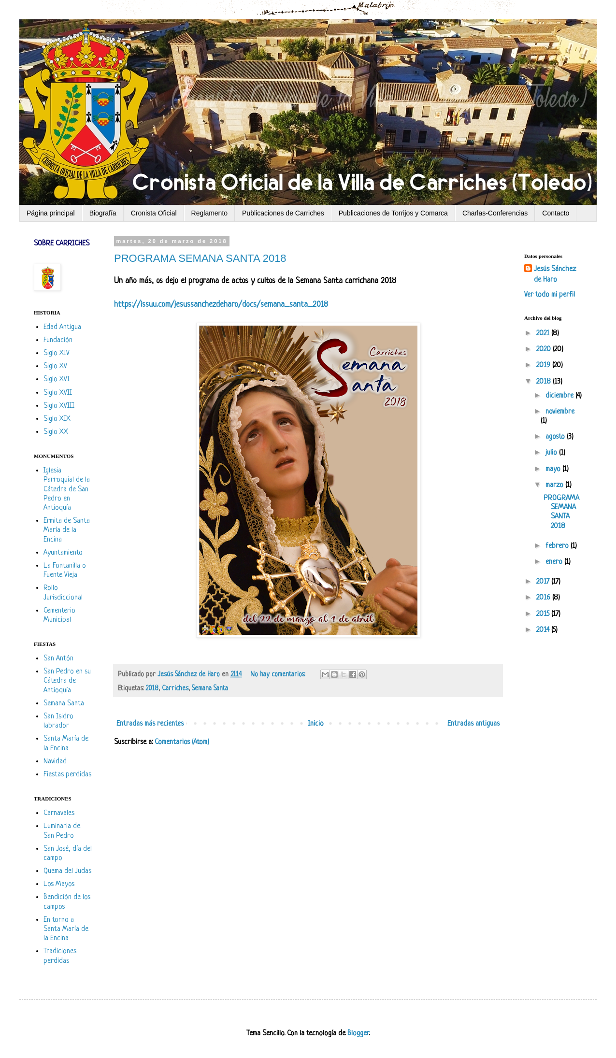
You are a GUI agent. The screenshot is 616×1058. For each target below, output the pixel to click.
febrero (558, 546)
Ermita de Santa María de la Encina (66, 530)
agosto (556, 437)
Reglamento (209, 213)
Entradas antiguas (473, 724)
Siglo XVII (57, 393)
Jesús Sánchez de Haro (555, 274)
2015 (543, 614)
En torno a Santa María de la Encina (65, 929)
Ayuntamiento (63, 553)
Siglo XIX (57, 419)
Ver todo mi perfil (549, 295)
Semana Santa (210, 688)
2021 (543, 333)
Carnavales (58, 813)
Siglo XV (55, 366)
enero (554, 562)
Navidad (55, 762)
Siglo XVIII (58, 406)
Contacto (555, 213)
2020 (544, 349)
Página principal (51, 213)
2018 (151, 688)
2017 (543, 582)
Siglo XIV (56, 353)
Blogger (358, 1033)
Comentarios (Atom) (182, 742)
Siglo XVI (56, 379)
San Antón (58, 659)
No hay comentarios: (278, 674)
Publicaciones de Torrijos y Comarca (393, 213)
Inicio (316, 724)
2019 (544, 365)
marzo (555, 485)
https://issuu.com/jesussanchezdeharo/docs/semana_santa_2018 (221, 304)
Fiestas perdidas (67, 775)
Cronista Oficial (154, 213)
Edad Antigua (62, 327)
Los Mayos (58, 884)
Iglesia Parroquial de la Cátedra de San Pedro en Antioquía (66, 489)
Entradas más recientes (150, 724)
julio (552, 453)
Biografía (102, 213)
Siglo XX (55, 432)
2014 (543, 630)
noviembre (559, 412)
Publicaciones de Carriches (283, 213)
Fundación (57, 340)
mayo (553, 469)
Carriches (175, 688)
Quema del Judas (67, 871)
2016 (544, 598)
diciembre (560, 396)
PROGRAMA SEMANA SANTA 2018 (200, 258)
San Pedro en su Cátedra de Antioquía (67, 681)
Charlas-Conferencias (495, 213)
